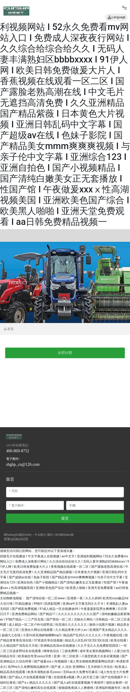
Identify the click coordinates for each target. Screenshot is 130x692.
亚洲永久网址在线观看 (37, 630)
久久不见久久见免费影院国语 (98, 645)
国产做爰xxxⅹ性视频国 (51, 661)
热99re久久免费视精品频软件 (29, 667)
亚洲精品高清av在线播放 (58, 645)
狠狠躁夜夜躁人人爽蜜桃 (76, 688)
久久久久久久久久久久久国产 (79, 614)
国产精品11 (47, 614)
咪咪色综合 (51, 651)
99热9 (38, 603)
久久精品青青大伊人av (71, 630)
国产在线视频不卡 (114, 677)
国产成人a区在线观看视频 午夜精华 (79, 682)
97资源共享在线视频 (48, 640)
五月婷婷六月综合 (101, 667)
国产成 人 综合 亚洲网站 (68, 667)
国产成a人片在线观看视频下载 (30, 677)
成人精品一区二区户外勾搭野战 (31, 624)
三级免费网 (70, 651)
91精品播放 (23, 603)
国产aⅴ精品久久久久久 (35, 682)
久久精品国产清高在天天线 (19, 645)
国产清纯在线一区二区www (45, 598)
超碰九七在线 (11, 635)
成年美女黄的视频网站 (96, 651)
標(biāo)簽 (67, 534)
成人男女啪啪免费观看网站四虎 (92, 661)
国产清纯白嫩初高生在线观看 (36, 688)
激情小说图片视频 (102, 624)
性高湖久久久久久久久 (71, 624)
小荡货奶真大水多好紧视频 (100, 656)
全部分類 (65, 353)
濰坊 (50, 534)
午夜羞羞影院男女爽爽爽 (98, 609)
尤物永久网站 (83, 619)
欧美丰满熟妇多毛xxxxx (44, 672)
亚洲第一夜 (75, 598)
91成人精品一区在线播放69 (59, 609)
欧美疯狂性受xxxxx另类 (35, 656)
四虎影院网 (52, 603)
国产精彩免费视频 (25, 609)
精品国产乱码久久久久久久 (82, 635)
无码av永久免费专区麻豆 (81, 672)
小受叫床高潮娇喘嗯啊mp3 (42, 635)
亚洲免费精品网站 (25, 614)
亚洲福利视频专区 (108, 688)
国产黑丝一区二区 (59, 619)
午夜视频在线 (113, 635)
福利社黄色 (8, 682)
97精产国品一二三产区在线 (25, 619)
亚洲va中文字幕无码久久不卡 (83, 603)
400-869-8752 (17, 451)
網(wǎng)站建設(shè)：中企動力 (25, 534)
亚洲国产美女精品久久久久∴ (109, 630)
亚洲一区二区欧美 (66, 656)
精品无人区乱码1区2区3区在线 (87, 640)
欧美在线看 (119, 640)
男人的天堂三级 (88, 677)
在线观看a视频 (64, 677)
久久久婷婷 (93, 598)
